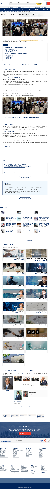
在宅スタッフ (19, 484)
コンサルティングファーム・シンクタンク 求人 (18, 454)
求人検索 (38, 3)
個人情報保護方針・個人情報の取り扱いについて (20, 488)
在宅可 (34, 7)
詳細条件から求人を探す (39, 5)
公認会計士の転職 (33, 475)
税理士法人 (41, 7)
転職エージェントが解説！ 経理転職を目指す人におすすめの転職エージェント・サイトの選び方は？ (17, 166)
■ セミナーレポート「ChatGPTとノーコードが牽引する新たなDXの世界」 (16, 47)
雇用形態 (11, 2)
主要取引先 (13, 488)
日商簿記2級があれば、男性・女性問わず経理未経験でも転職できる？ (13, 170)
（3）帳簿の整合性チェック (8, 57)
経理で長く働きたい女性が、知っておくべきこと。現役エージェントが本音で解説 (15, 164)
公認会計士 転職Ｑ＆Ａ (13, 475)
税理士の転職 (32, 476)
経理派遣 (19, 7)
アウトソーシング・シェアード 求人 (17, 462)
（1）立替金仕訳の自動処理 (9, 55)
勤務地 (28, 2)
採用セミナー (42, 470)
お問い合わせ (3, 488)
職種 (19, 2)
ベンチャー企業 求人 (41, 454)
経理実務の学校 (23, 484)
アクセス (7, 488)
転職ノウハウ (21, 9)
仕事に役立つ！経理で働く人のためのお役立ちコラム (17, 11)
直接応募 (45, 7)
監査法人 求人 (14, 453)
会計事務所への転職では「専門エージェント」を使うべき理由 (12, 165)
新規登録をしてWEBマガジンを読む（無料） (25, 405)
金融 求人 (14, 463)
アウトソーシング (30, 484)
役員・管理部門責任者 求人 (3, 454)
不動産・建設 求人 (15, 464)
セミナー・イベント (45, 9)
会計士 (9, 7)
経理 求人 (1, 453)
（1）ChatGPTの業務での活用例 (9, 49)
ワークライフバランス (27, 7)
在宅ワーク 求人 (40, 453)
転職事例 (29, 9)
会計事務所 (37, 7)
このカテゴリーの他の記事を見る (24, 177)
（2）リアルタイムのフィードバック (9, 56)
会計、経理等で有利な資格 (13, 478)
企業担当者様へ (43, 476)
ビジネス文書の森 (35, 484)
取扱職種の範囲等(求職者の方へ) (40, 488)
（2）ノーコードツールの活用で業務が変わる (11, 50)
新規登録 (23, 371)
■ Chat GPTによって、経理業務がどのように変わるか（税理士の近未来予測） (17, 53)
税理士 (12, 7)
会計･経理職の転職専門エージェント (4, 11)
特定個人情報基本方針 (33, 488)
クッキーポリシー (28, 488)
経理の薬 (27, 484)
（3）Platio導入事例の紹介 (9, 51)
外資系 (31, 7)
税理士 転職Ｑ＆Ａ (12, 476)
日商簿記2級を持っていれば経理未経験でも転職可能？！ (11, 172)
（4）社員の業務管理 (8, 58)
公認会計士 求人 (28, 453)
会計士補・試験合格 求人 (29, 454)
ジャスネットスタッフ (15, 484)
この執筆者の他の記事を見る (24, 198)
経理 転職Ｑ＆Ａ (12, 477)
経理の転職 (10, 11)
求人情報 (4, 9)
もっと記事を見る (12, 237)
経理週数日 (22, 7)
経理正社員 (15, 7)
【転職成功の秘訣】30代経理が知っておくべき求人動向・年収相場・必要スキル (14, 167)
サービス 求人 (14, 461)
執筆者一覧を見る (38, 237)
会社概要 (10, 488)
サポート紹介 (12, 9)
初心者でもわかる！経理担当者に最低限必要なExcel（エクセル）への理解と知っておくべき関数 (17, 168)
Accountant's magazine (34, 470)
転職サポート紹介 (2, 470)
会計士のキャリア (37, 9)
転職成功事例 (22, 470)
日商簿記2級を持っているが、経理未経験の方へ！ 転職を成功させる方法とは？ (15, 171)
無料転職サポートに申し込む (24, 437)
